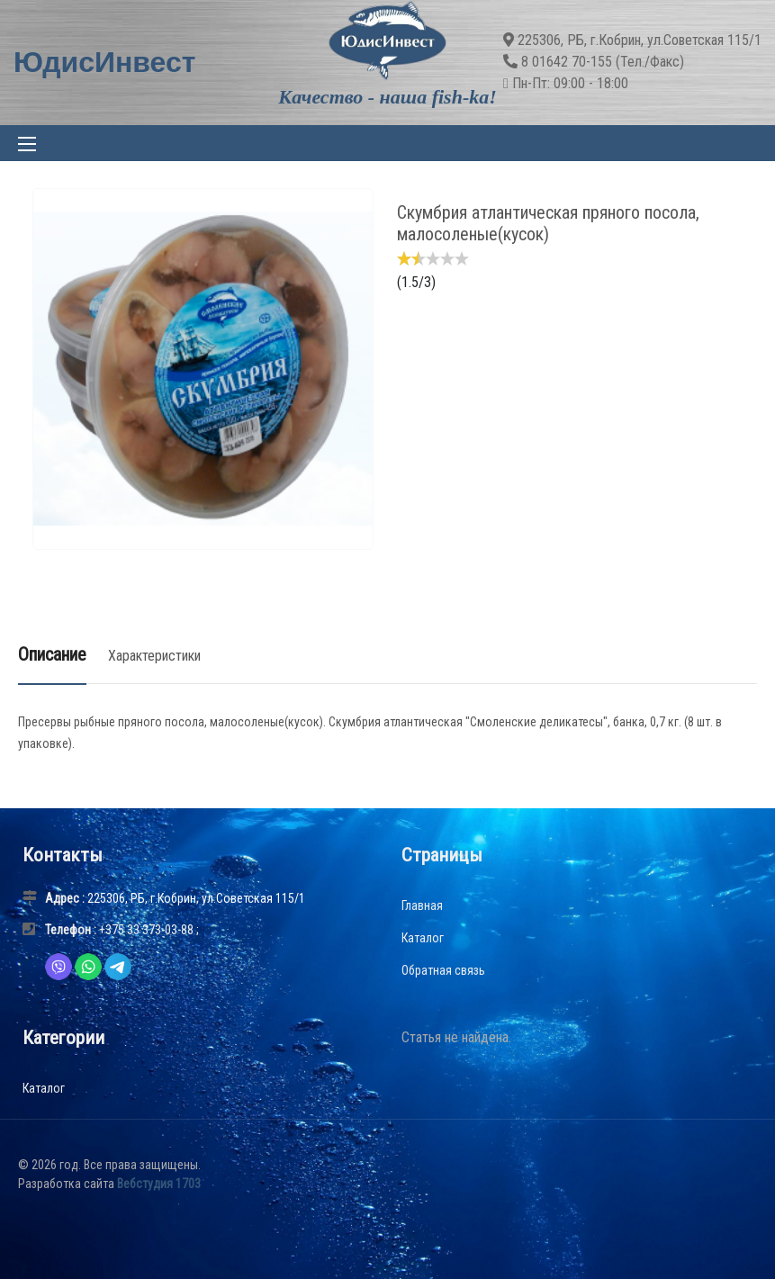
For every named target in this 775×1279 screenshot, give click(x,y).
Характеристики (154, 655)
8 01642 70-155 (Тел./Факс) (602, 61)
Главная (422, 905)
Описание (52, 654)
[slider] (433, 258)
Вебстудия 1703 (159, 1183)
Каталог (422, 938)
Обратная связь (443, 970)
